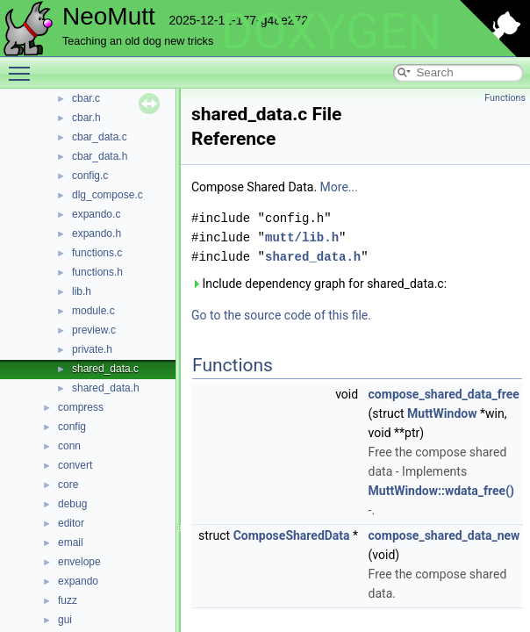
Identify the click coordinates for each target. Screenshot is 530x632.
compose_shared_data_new (444, 535)
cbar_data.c (99, 137)
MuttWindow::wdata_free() (441, 491)
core (68, 484)
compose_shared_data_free (444, 394)
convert (75, 465)
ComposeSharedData (291, 535)
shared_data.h (106, 388)
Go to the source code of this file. (281, 315)
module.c (93, 311)
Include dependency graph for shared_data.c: (319, 283)
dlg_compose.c (107, 195)
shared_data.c (105, 369)
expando (78, 581)
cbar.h (86, 117)
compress (81, 407)
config (72, 426)
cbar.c (86, 98)
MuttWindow (441, 413)
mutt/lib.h (302, 237)
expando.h (96, 233)
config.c (90, 175)
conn (69, 446)
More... (339, 187)
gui (65, 620)
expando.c (96, 214)
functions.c (97, 253)
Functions (505, 98)
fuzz (67, 600)
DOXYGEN (331, 31)
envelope (79, 562)
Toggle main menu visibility (24, 66)
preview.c (94, 330)
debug (72, 504)
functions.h (97, 272)
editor (71, 523)
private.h (92, 349)
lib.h (81, 291)
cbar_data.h (99, 156)
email (70, 542)
